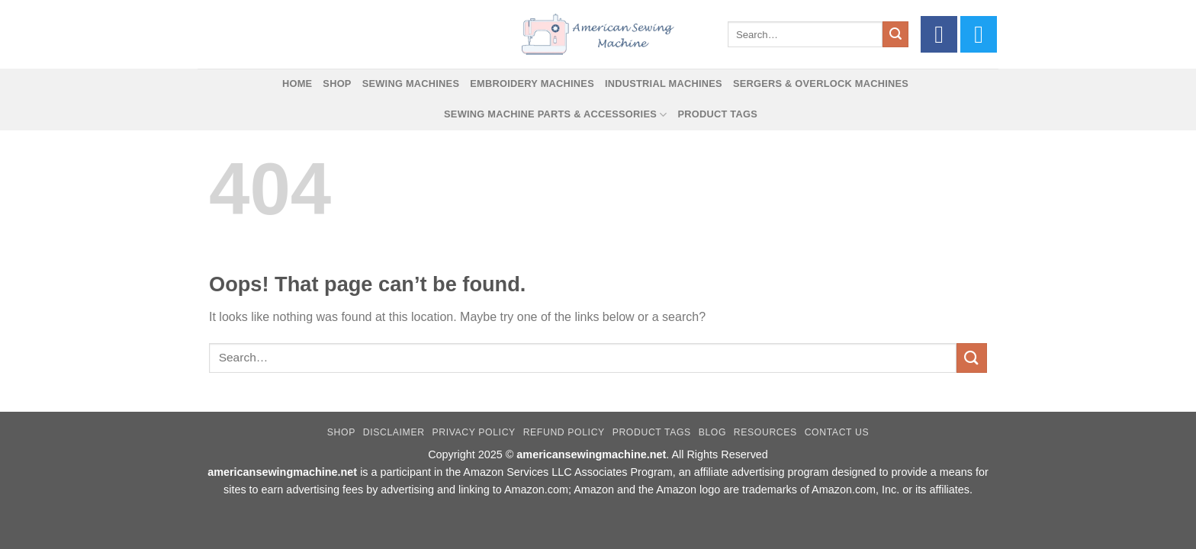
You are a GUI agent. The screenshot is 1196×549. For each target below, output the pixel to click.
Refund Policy (564, 432)
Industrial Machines (663, 83)
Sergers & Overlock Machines (820, 83)
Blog (712, 432)
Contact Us (837, 432)
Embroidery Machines (532, 83)
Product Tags (717, 114)
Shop (337, 83)
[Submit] (895, 34)
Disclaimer (394, 432)
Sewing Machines (411, 83)
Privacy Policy (473, 432)
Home (297, 83)
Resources (765, 432)
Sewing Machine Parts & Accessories (555, 115)
